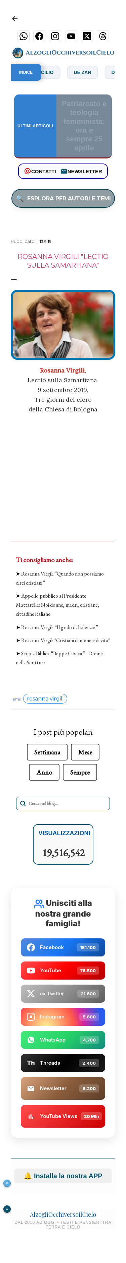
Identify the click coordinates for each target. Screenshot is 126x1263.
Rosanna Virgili (62, 370)
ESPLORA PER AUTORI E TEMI (63, 198)
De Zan (86, 72)
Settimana (47, 752)
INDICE (26, 72)
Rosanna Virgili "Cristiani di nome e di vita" (65, 640)
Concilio (46, 72)
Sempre (80, 772)
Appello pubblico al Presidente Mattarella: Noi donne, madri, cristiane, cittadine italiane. (57, 604)
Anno (44, 772)
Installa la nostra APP (63, 1176)
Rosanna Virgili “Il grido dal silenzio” (59, 627)
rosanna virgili (45, 698)
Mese (85, 752)
